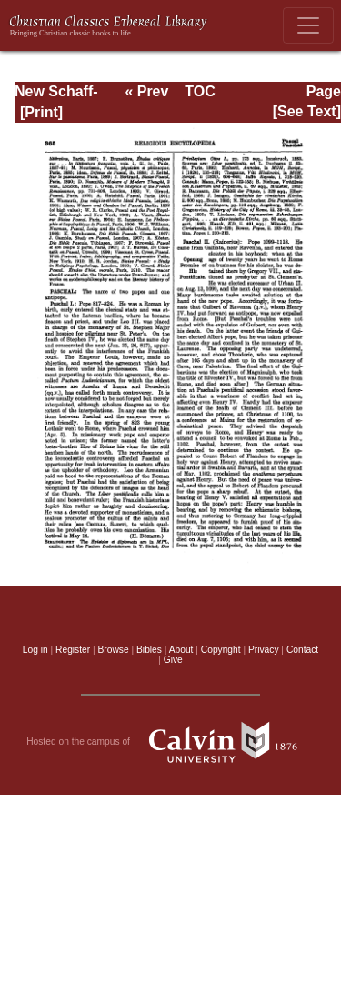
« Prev (146, 91)
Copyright (221, 650)
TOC (200, 91)
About (181, 650)
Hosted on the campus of (170, 742)
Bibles (149, 650)
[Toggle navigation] (308, 25)
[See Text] (307, 111)
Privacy (263, 650)
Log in (35, 650)
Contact (302, 650)
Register (72, 650)
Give (173, 660)
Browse (113, 650)
